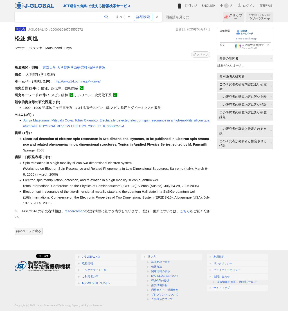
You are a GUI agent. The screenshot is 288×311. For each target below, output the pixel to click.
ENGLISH (208, 5)
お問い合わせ (222, 276)
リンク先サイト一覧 (94, 270)
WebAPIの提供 (160, 280)
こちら (185, 211)
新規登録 (266, 5)
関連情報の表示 (160, 271)
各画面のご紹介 (160, 262)
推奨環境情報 (159, 285)
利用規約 (219, 256)
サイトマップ (222, 287)
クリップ (235, 16)
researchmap (75, 211)
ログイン (249, 5)
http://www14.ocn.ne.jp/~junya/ (77, 81)
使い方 (193, 5)
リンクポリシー (223, 263)
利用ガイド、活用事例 (164, 289)
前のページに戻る (28, 231)
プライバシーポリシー (227, 270)
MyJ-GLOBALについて (165, 275)
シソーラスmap (259, 17)
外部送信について (162, 299)
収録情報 (87, 263)
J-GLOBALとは (91, 256)
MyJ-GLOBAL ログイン (96, 283)
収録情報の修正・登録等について (237, 282)
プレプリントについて (164, 294)
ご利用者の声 (90, 276)
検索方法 (156, 266)
